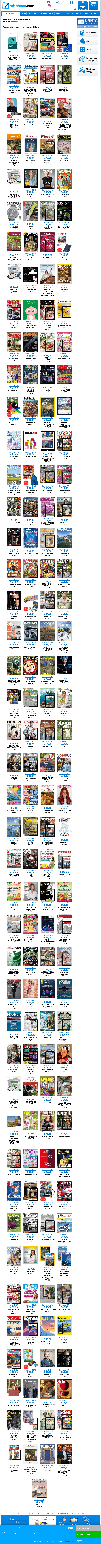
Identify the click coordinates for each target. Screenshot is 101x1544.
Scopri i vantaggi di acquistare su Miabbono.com (85, 1522)
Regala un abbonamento (64, 14)
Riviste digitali (48, 14)
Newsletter (61, 2)
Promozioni (78, 14)
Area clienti (83, 5)
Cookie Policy (38, 1541)
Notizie (50, 2)
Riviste (23, 14)
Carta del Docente (90, 14)
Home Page (14, 21)
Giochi (88, 49)
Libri (88, 41)
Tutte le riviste (10, 14)
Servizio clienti (14, 1522)
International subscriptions (92, 59)
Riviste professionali (34, 14)
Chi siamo (13, 1519)
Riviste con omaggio (90, 70)
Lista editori (91, 32)
